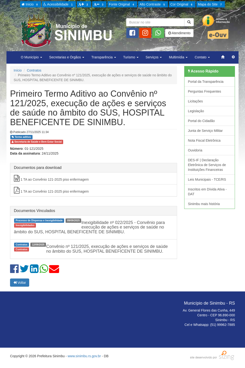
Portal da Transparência (206, 82)
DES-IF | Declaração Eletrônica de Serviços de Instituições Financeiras (207, 165)
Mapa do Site (210, 4)
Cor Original (182, 4)
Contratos (34, 70)
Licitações (195, 101)
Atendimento (179, 33)
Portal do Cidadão (201, 121)
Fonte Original (122, 4)
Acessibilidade (58, 4)
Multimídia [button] (178, 57)
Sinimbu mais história (204, 204)
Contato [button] (202, 57)
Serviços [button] (154, 57)
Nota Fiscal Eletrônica (204, 140)
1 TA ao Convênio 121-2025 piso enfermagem (51, 178)
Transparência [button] (103, 57)
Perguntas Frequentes (204, 91)
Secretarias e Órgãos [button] (66, 57)
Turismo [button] (131, 57)
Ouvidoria (195, 150)
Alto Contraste (152, 4)
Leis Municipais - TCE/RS (207, 179)
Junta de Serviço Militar (205, 131)
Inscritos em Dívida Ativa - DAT (207, 191)
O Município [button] (31, 57)
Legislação (196, 111)
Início (30, 4)
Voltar (19, 282)
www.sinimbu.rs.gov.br (84, 356)
